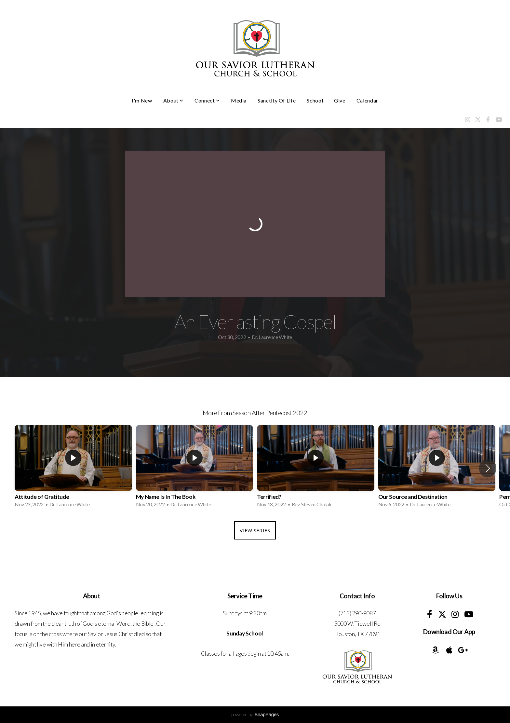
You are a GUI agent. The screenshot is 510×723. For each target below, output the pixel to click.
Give (339, 100)
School (315, 100)
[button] (487, 468)
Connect (207, 100)
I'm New (142, 100)
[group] (73, 468)
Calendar (367, 100)
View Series (255, 530)
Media (239, 100)
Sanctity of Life (277, 100)
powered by (255, 714)
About (173, 100)
